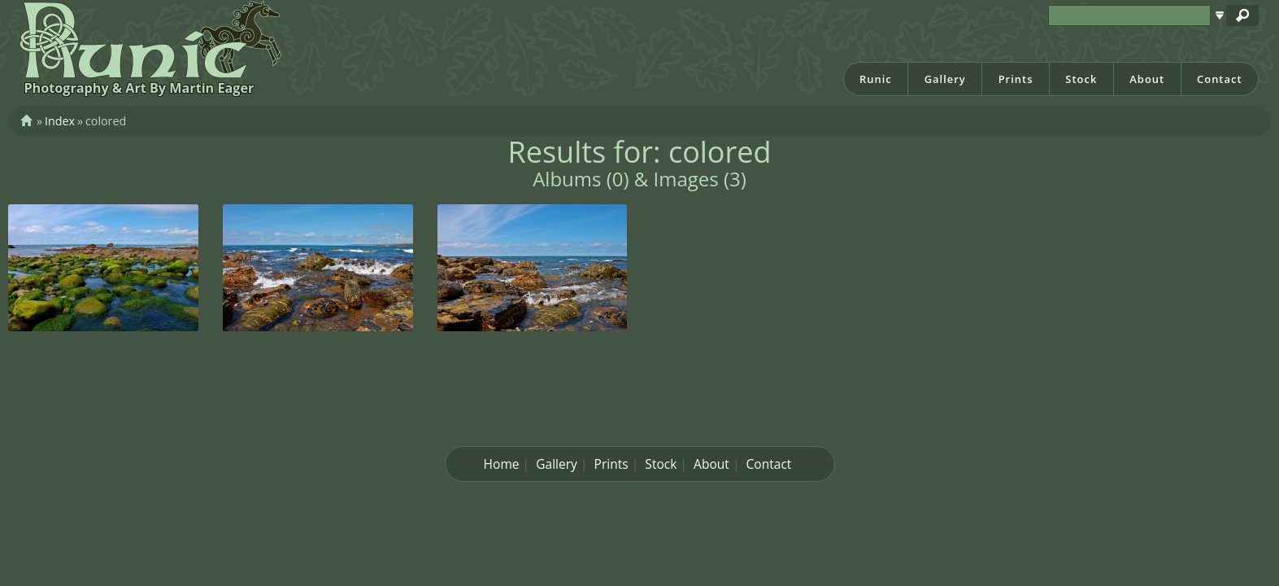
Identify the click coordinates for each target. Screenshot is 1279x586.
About (1146, 79)
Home (502, 464)
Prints (1015, 79)
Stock (1081, 79)
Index (60, 121)
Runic (875, 79)
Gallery (945, 79)
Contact (1219, 79)
